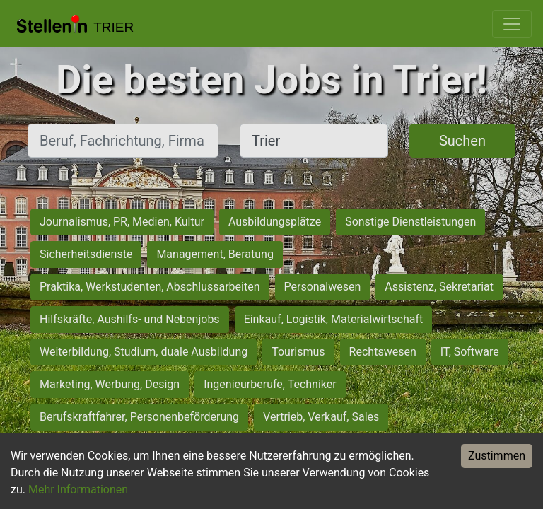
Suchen (462, 140)
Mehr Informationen (78, 489)
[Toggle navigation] (512, 24)
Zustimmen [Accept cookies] (496, 455)
